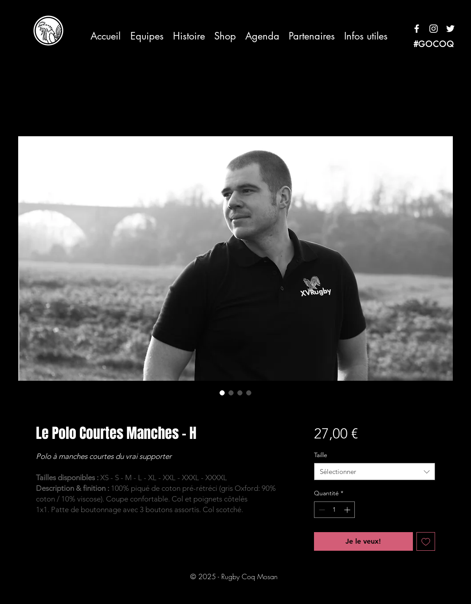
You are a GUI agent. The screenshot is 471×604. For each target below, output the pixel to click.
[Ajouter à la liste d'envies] (425, 541)
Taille (320, 455)
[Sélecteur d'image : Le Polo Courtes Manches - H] (222, 392)
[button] (147, 36)
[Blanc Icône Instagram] (433, 28)
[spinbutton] (334, 509)
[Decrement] (320, 509)
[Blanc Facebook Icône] (416, 28)
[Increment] (347, 509)
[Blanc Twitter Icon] (450, 28)
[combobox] (374, 471)
